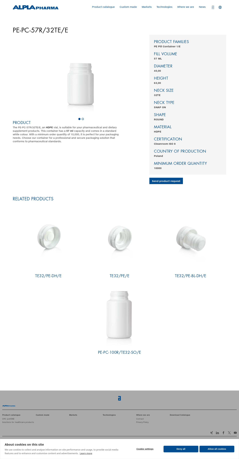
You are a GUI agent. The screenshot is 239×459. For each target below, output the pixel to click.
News (202, 7)
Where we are (185, 7)
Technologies (164, 7)
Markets (147, 7)
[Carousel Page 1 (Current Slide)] (79, 119)
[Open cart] (212, 7)
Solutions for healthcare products (18, 422)
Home (8, 406)
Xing (211, 432)
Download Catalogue (180, 415)
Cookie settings (144, 449)
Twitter (229, 432)
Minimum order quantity (180, 164)
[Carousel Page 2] (83, 119)
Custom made (128, 7)
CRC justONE (8, 419)
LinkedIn (217, 432)
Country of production (180, 152)
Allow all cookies (217, 449)
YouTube (235, 432)
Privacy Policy (142, 422)
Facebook (223, 432)
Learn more (86, 453)
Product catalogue (103, 7)
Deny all (181, 449)
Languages (220, 7)
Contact (140, 419)
